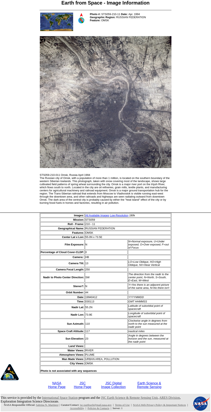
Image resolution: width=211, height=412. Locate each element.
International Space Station (60, 397)
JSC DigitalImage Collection (113, 385)
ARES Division (169, 397)
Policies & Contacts (98, 408)
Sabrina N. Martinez (47, 404)
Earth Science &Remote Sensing (149, 385)
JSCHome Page (82, 385)
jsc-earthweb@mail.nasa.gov (96, 404)
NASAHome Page (57, 385)
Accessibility (77, 408)
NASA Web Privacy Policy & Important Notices (159, 404)
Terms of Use (122, 404)
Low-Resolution (119, 215)
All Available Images (97, 215)
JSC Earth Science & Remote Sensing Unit (129, 397)
